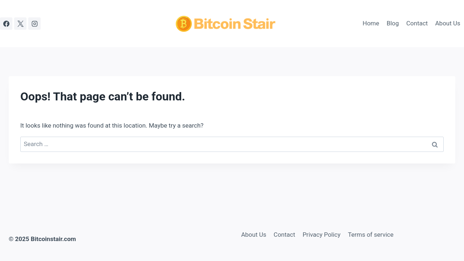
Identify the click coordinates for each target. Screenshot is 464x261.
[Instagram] (34, 23)
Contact (417, 23)
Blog (392, 23)
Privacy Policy (322, 234)
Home (370, 23)
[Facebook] (6, 23)
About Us (447, 23)
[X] (20, 23)
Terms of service (371, 234)
